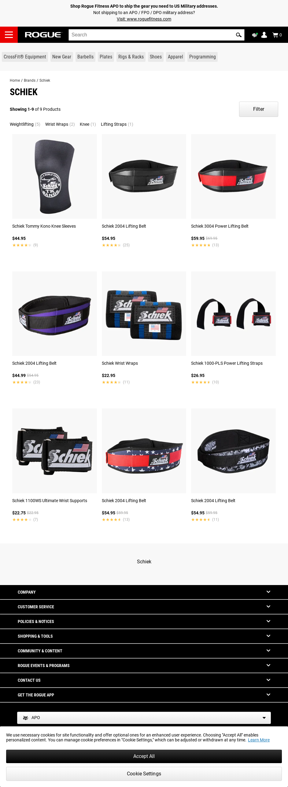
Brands (29, 80)
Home (15, 80)
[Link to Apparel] (175, 57)
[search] (156, 35)
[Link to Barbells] (85, 57)
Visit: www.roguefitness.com (144, 19)
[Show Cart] (277, 34)
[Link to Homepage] (43, 35)
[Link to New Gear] (61, 57)
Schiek (44, 80)
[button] (239, 35)
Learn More (259, 739)
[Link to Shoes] (156, 57)
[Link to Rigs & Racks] (131, 57)
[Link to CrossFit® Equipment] (25, 57)
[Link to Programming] (202, 57)
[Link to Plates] (106, 57)
